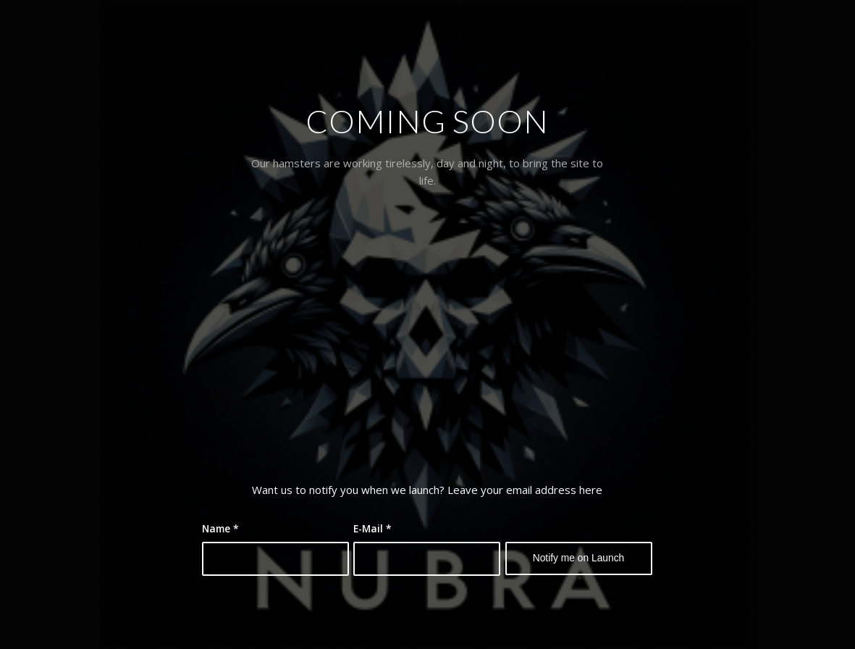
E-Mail (372, 528)
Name (220, 528)
